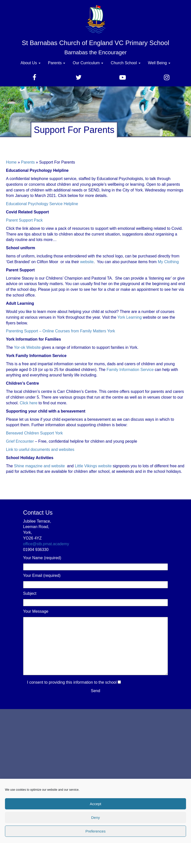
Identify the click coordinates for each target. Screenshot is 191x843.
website (87, 262)
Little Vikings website (93, 466)
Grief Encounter (20, 441)
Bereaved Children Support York (34, 433)
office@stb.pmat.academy (46, 544)
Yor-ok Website (27, 347)
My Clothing (168, 262)
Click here (28, 403)
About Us (31, 63)
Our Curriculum (88, 63)
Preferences (96, 831)
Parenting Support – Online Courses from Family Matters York (60, 331)
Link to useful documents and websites (40, 449)
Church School (125, 63)
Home (11, 162)
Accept (95, 804)
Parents (56, 63)
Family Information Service (129, 369)
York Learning (129, 317)
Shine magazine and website (39, 466)
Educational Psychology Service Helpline (42, 204)
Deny (95, 817)
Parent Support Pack (24, 220)
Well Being (159, 63)
